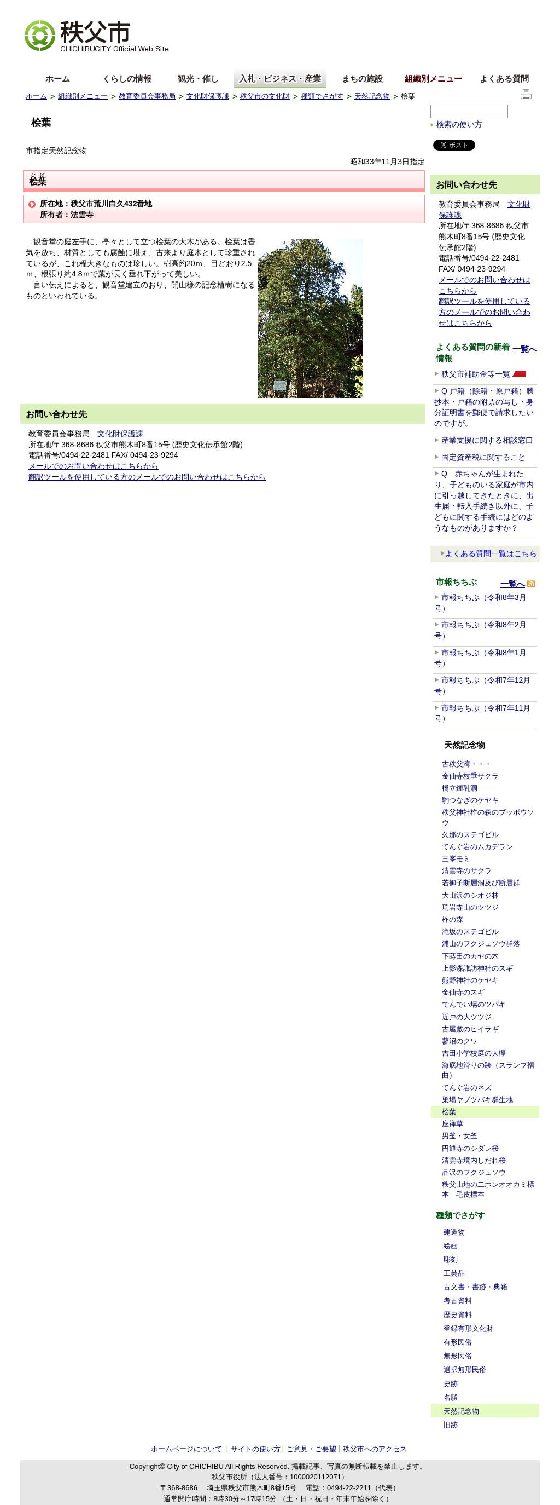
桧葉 (449, 1112)
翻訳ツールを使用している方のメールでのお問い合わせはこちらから (147, 476)
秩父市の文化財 (265, 96)
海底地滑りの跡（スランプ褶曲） (488, 1070)
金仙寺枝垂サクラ (470, 776)
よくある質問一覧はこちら (488, 553)
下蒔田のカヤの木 (470, 956)
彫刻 (451, 1259)
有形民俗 (458, 1342)
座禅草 (452, 1124)
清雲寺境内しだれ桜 (474, 1160)
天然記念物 (372, 96)
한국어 (111, 62)
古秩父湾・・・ (467, 764)
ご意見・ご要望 (311, 1449)
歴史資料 (458, 1315)
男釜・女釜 (459, 1136)
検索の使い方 (459, 124)
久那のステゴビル (470, 835)
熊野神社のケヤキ (470, 980)
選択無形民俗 (465, 1369)
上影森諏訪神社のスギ (477, 968)
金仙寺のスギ (463, 992)
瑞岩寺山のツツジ (470, 907)
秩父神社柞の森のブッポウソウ (488, 817)
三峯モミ (456, 859)
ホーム (57, 78)
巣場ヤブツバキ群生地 (477, 1099)
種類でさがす (322, 96)
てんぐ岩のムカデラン (477, 847)
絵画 (451, 1246)
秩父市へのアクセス (375, 1449)
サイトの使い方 (508, 8)
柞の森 (452, 919)
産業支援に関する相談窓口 (487, 440)
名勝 (451, 1397)
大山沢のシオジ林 (470, 895)
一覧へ (524, 349)
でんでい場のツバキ (474, 1004)
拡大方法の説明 (111, 8)
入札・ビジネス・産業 (280, 78)
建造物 (454, 1232)
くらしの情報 (126, 78)
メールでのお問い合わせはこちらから (93, 466)
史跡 (451, 1384)
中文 (75, 62)
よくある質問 (504, 78)
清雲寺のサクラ (467, 871)
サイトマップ (452, 7)
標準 (197, 8)
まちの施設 (362, 78)
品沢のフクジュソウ (474, 1172)
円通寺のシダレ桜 (470, 1148)
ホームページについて (186, 1449)
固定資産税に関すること (483, 457)
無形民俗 (458, 1356)
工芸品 (454, 1273)
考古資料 (458, 1300)
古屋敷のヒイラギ (470, 1029)
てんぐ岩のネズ (467, 1087)
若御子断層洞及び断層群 (481, 883)
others (148, 62)
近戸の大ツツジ (467, 1017)
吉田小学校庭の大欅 (474, 1053)
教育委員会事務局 (147, 96)
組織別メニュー (433, 78)
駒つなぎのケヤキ (470, 800)
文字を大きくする (52, 8)
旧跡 (451, 1425)
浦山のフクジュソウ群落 (481, 943)
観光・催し (198, 78)
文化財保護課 (207, 96)
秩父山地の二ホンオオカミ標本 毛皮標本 (488, 1189)
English (38, 62)
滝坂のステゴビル (470, 931)
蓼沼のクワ (459, 1041)
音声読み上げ (400, 8)
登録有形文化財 (468, 1328)
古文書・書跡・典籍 (476, 1287)
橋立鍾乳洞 (459, 788)
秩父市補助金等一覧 (475, 374)
